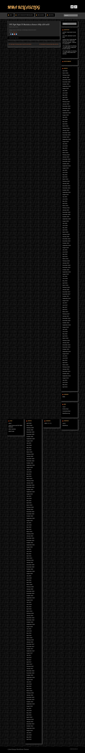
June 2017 (65, 305)
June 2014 (65, 382)
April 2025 (65, 97)
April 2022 (65, 177)
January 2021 (66, 210)
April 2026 (65, 70)
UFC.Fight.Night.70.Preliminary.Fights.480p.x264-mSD (48, 44)
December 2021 (66, 185)
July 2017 (65, 302)
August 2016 (66, 327)
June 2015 (65, 358)
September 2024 (67, 112)
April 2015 (65, 362)
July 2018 (65, 276)
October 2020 (66, 216)
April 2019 (65, 256)
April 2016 (65, 336)
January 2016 (66, 342)
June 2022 (65, 172)
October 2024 (66, 110)
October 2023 (66, 137)
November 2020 (66, 214)
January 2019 (66, 263)
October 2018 (66, 269)
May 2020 (65, 227)
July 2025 (65, 90)
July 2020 (65, 223)
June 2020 (65, 225)
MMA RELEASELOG (23, 7)
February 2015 (66, 367)
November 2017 (66, 294)
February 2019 (66, 261)
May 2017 (65, 307)
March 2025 (65, 99)
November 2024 (66, 108)
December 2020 (66, 212)
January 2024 (66, 130)
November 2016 (66, 320)
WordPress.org (66, 413)
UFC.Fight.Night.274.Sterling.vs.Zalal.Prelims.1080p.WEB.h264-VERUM (69, 47)
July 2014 (65, 380)
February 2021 (66, 207)
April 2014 (65, 387)
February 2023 (66, 154)
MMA (64, 396)
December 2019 (66, 238)
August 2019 (66, 247)
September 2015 (67, 351)
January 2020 (66, 236)
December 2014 (66, 371)
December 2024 (66, 106)
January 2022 (66, 183)
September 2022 (67, 165)
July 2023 (65, 143)
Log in (64, 406)
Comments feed (66, 411)
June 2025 (65, 93)
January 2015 (66, 369)
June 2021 (65, 199)
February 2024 (66, 128)
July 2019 (65, 249)
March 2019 (65, 258)
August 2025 (66, 88)
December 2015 (66, 344)
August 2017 (66, 300)
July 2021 (65, 196)
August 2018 (66, 274)
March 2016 (65, 338)
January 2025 (66, 104)
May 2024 (65, 121)
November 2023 (66, 134)
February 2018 (66, 287)
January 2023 (66, 157)
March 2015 (65, 364)
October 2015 (66, 349)
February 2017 (66, 314)
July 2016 (65, 329)
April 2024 (65, 123)
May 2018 (65, 280)
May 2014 (65, 384)
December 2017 (66, 291)
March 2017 (65, 311)
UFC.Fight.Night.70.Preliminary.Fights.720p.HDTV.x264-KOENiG (20, 44)
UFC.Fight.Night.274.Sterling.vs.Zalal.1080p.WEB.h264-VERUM (69, 52)
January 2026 (66, 77)
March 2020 (65, 232)
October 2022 (66, 163)
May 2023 (65, 148)
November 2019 (66, 241)
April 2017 (65, 309)
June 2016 (65, 331)
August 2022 (66, 168)
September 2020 (67, 218)
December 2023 (66, 132)
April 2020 (65, 230)
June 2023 (65, 146)
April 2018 (65, 283)
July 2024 (65, 117)
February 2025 (66, 101)
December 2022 (66, 159)
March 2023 (65, 152)
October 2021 (66, 190)
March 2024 (65, 126)
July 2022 (65, 170)
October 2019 (66, 243)
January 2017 (66, 316)
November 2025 (66, 81)
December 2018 (66, 265)
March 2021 (65, 205)
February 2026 (66, 75)
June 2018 (65, 278)
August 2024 (66, 115)
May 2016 (65, 333)
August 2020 (66, 221)
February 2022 (66, 181)
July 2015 (65, 356)
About (10, 423)
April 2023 (65, 150)
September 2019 (67, 245)
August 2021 (66, 194)
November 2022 (66, 161)
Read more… (15, 32)
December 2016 (66, 318)
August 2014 (66, 378)
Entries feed (65, 409)
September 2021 (67, 192)
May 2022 (65, 174)
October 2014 (66, 373)
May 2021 (65, 201)
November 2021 (66, 188)
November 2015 (66, 347)
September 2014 (67, 375)
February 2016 (66, 340)
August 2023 (66, 141)
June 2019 (65, 252)
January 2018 (66, 289)
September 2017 (67, 298)
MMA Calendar (12, 429)
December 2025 (66, 79)
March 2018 (65, 285)
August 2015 (66, 353)
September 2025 (67, 86)
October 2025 (66, 84)
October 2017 (66, 296)
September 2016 (67, 325)
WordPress (65, 425)
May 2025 (65, 95)
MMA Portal (11, 431)
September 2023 (67, 139)
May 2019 (65, 254)
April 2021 (65, 203)
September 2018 (67, 272)
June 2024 (65, 119)
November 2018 (66, 267)
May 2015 (65, 360)
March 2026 (65, 73)
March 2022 (65, 179)
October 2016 (66, 322)
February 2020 (66, 234)
